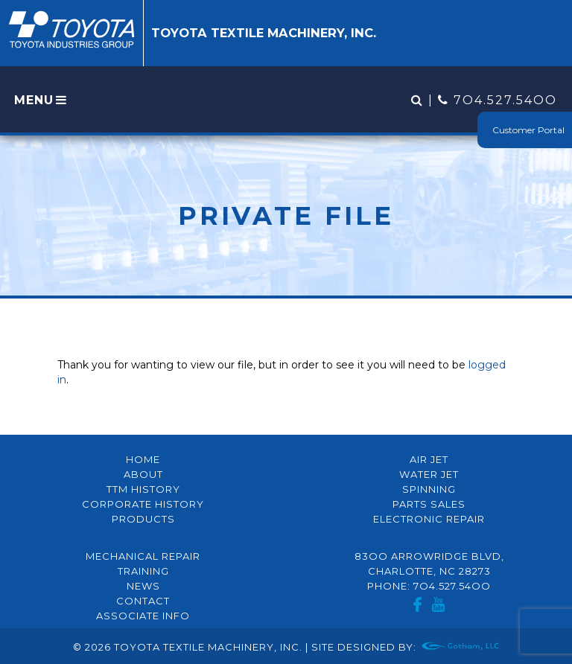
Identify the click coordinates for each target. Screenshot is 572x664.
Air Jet (429, 459)
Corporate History (143, 504)
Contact (143, 601)
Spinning (429, 489)
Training (143, 571)
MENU (41, 100)
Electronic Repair (429, 519)
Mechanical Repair (143, 556)
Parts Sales (429, 504)
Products (143, 519)
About (143, 474)
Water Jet (429, 474)
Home (143, 459)
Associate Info (143, 616)
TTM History (143, 489)
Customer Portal (528, 129)
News (143, 586)
